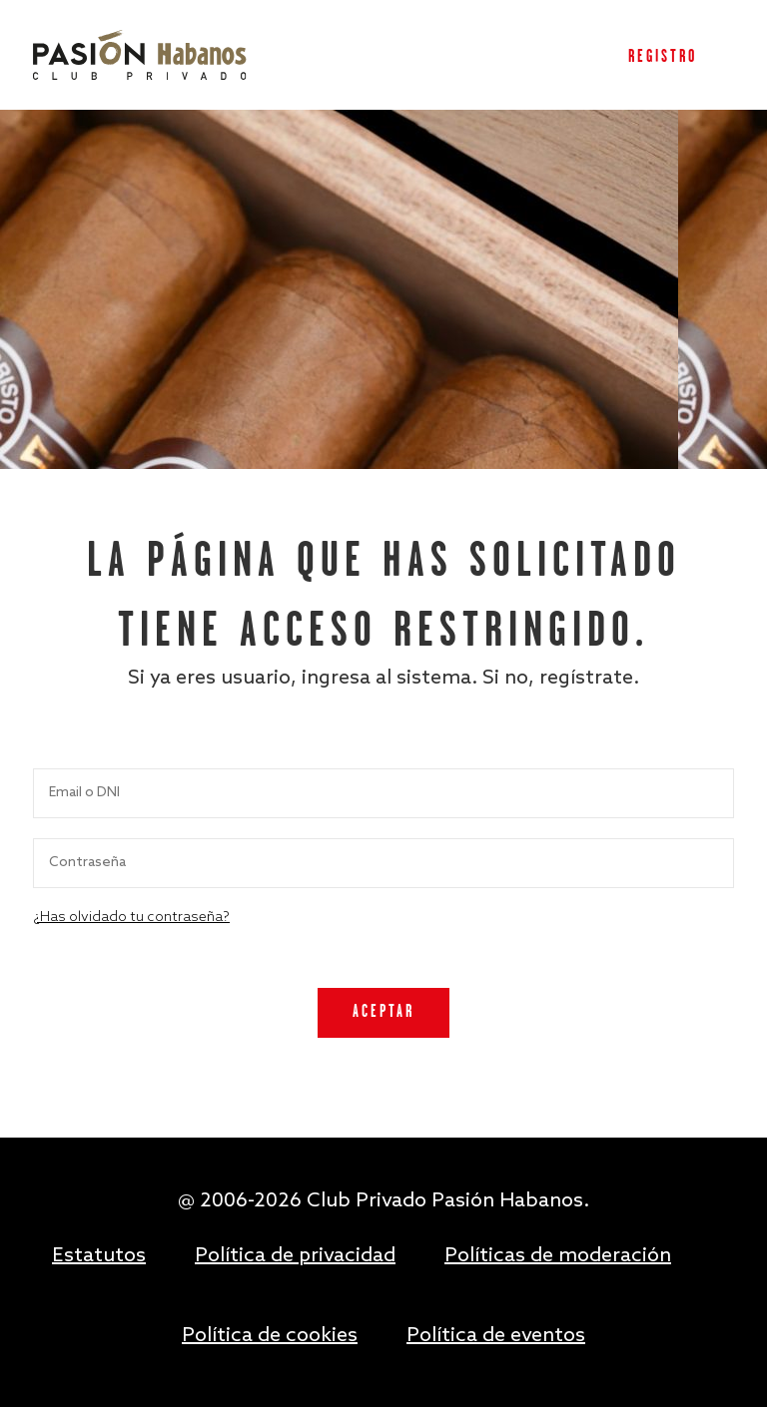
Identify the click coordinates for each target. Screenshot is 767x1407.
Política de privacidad (295, 1256)
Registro (662, 57)
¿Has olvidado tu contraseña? (131, 917)
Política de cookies (270, 1336)
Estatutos (99, 1256)
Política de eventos (495, 1336)
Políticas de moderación (557, 1256)
